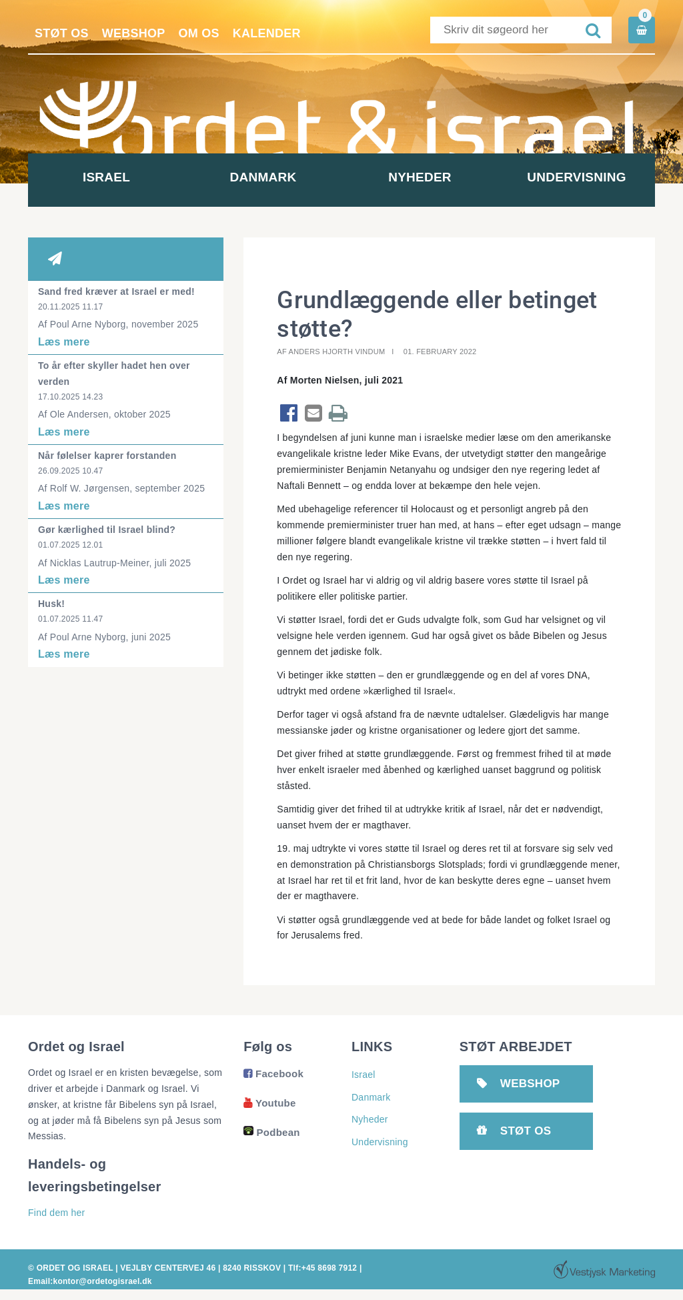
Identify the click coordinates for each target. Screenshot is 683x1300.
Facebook (273, 1073)
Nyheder (420, 177)
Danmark (263, 177)
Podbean (271, 1132)
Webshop (133, 33)
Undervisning (576, 177)
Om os (199, 33)
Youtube (269, 1103)
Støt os (62, 33)
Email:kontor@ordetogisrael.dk (90, 1281)
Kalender (267, 33)
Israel (106, 177)
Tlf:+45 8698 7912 (322, 1268)
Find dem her (56, 1212)
